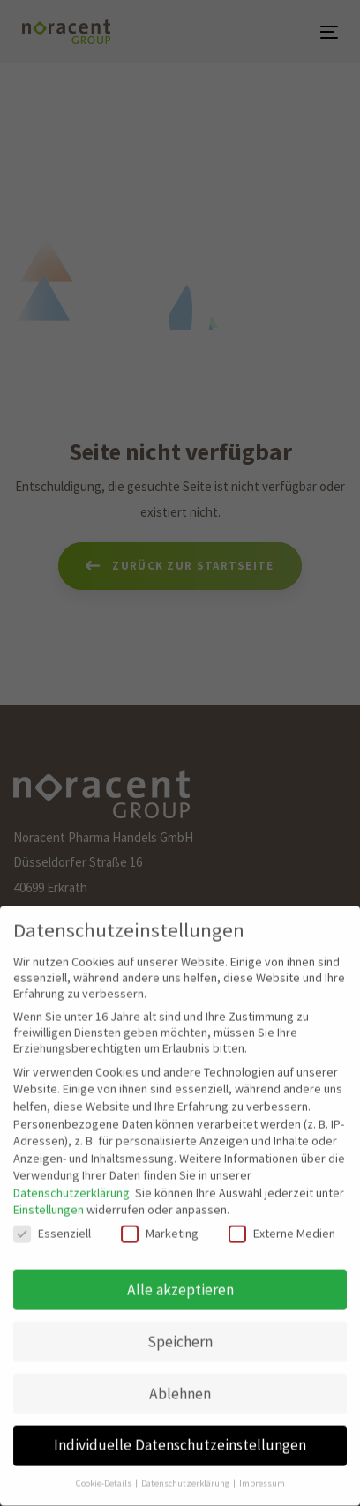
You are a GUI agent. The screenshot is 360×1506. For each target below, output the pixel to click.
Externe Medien (282, 1216)
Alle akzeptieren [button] (180, 1272)
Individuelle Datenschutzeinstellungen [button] (180, 1428)
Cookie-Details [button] (104, 1466)
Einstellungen (48, 1193)
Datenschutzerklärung (71, 1175)
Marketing (160, 1216)
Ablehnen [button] (180, 1376)
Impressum (262, 1466)
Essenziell (52, 1216)
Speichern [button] (180, 1324)
